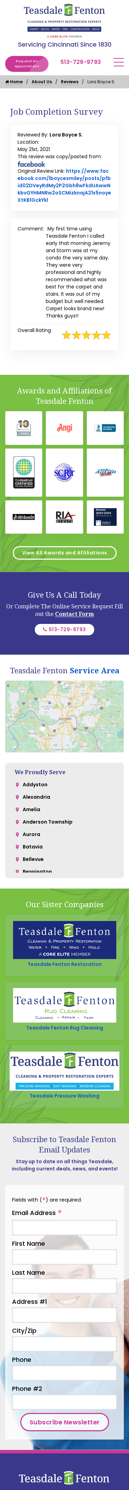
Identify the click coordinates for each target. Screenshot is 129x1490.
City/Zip (24, 1330)
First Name (28, 1243)
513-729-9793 (81, 62)
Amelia (31, 809)
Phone (21, 1359)
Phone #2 (27, 1388)
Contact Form (74, 614)
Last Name (28, 1272)
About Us (42, 82)
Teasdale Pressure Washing (64, 1095)
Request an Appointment (32, 64)
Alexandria (36, 797)
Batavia (33, 846)
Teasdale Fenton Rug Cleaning (64, 1027)
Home (14, 82)
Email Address (37, 1213)
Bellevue (33, 859)
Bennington (37, 871)
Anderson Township (48, 821)
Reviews (69, 82)
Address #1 (29, 1301)
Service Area (94, 670)
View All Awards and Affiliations (64, 552)
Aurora (31, 834)
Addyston (35, 784)
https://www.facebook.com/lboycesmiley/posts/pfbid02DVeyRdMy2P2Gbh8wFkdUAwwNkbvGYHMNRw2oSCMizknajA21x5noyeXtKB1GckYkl (64, 185)
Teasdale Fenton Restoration (65, 964)
